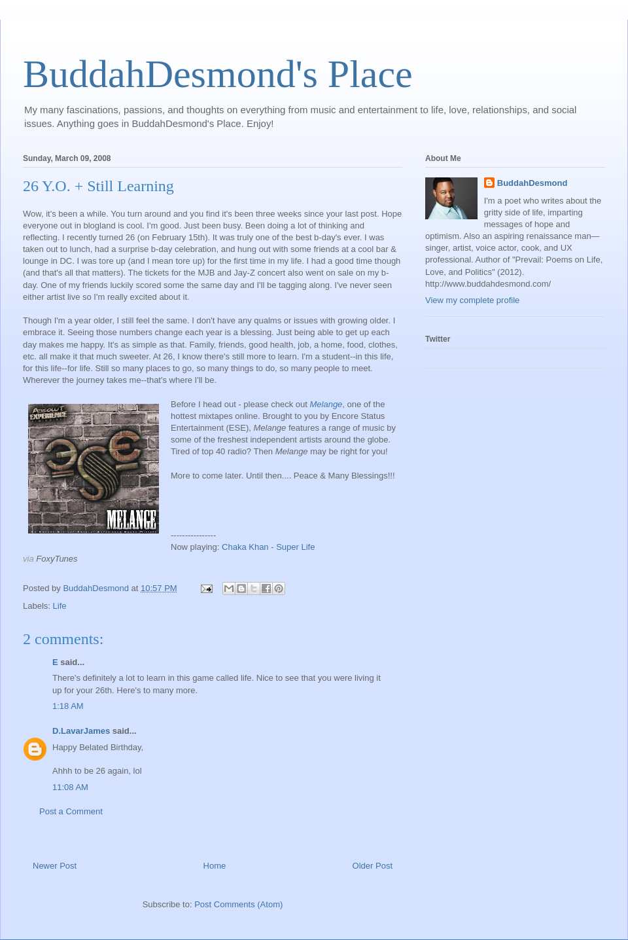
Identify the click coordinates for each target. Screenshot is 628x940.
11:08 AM (70, 787)
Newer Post (55, 866)
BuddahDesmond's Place (218, 74)
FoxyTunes (56, 559)
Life (60, 606)
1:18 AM (68, 706)
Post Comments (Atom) (238, 904)
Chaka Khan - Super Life (268, 547)
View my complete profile (472, 300)
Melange (325, 404)
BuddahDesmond (532, 183)
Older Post (372, 866)
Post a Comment (71, 811)
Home (214, 866)
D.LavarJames (81, 731)
